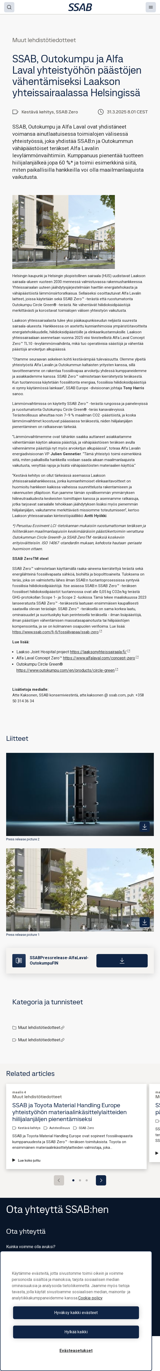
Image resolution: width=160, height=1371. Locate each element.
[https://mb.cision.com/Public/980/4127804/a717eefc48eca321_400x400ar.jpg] (144, 922)
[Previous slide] (59, 1180)
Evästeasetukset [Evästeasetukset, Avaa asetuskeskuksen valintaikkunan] (76, 1350)
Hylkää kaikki (76, 1331)
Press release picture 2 (22, 839)
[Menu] (151, 7)
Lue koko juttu (26, 1160)
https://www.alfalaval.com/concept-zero (101, 658)
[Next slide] (101, 1180)
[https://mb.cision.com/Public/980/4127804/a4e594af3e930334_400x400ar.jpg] (144, 827)
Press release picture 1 (22, 935)
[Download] (122, 960)
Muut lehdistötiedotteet (41, 1027)
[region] (76, 1311)
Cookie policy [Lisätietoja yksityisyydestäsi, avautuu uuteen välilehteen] (90, 1298)
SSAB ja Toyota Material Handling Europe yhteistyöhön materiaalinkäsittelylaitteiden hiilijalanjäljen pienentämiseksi (69, 1112)
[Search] (9, 7)
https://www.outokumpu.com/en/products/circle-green (67, 670)
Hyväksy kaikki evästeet (76, 1312)
